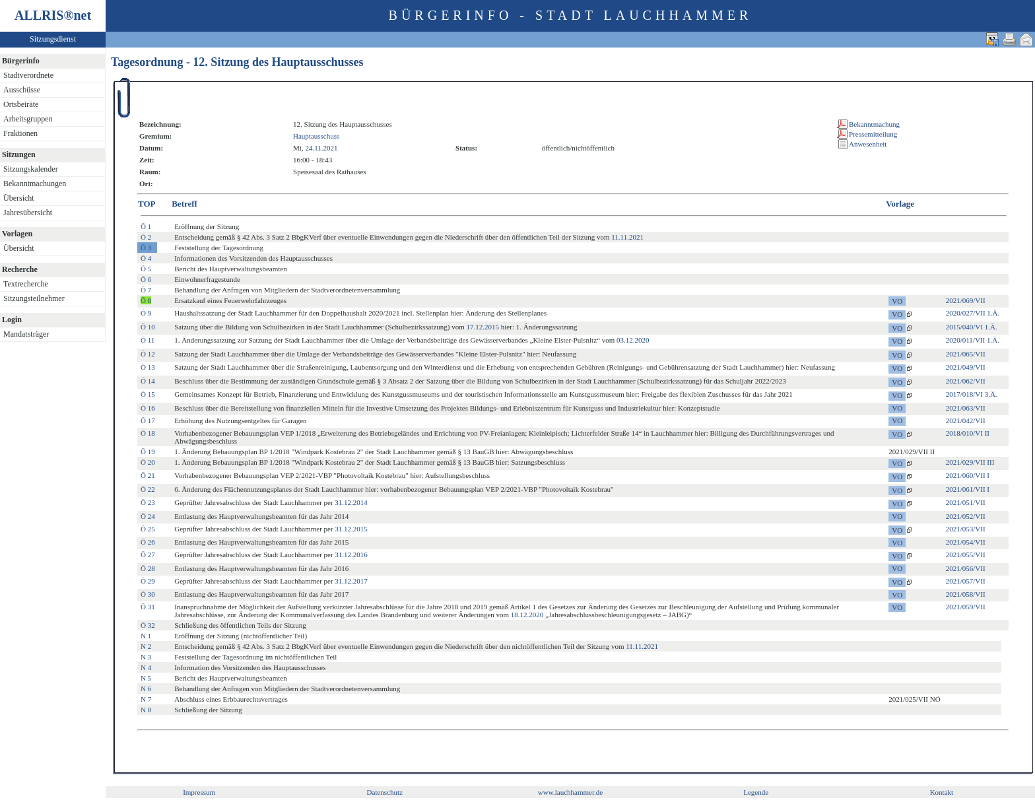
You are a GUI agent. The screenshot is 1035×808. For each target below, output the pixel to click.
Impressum (199, 792)
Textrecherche (25, 283)
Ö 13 (148, 367)
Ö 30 (148, 594)
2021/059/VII (965, 607)
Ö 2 (146, 237)
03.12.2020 (633, 340)
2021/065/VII (965, 354)
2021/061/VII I (967, 489)
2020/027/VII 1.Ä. (973, 313)
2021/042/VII (965, 420)
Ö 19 (148, 451)
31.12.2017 (351, 581)
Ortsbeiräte (20, 104)
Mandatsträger (26, 334)
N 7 (146, 699)
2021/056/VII (965, 568)
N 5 (146, 678)
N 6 (146, 688)
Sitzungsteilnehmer (34, 298)
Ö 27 (148, 554)
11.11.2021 (627, 237)
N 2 (146, 646)
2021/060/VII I (967, 475)
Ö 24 (148, 516)
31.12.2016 (351, 554)
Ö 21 (148, 475)
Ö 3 (146, 248)
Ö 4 (146, 258)
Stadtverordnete (28, 75)
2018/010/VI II (967, 433)
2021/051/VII (965, 502)
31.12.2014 (351, 502)
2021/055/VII (965, 554)
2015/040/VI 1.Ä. (971, 327)
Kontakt (941, 792)
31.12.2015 (351, 529)
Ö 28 (148, 568)
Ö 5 (146, 269)
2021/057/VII (965, 581)
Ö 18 (148, 433)
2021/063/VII (965, 408)
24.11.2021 (321, 148)
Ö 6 (146, 279)
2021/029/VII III (970, 462)
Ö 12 (148, 354)
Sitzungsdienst (53, 39)
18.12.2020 (527, 615)
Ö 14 (148, 381)
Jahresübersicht (27, 212)
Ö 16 (148, 408)
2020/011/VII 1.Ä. (972, 340)
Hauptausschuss (316, 136)
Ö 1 (146, 226)
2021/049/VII (965, 367)
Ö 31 (148, 607)
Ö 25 (148, 529)
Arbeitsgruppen (28, 118)
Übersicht (18, 198)
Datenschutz (385, 792)
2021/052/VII (965, 516)
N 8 (146, 710)
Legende (755, 792)
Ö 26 (148, 542)
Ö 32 (148, 625)
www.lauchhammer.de (570, 792)
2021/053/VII (965, 529)
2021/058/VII (965, 594)
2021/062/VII (965, 381)
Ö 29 (148, 581)
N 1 (146, 636)
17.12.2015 (483, 327)
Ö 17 (148, 420)
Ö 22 (148, 489)
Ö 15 (148, 394)
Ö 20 (148, 462)
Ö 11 (147, 340)
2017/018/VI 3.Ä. (971, 394)
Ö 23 (148, 502)
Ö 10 (148, 327)
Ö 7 (146, 290)
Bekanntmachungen (34, 183)
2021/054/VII (965, 542)
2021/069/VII (965, 300)
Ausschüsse (21, 89)
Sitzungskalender (30, 169)
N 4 (146, 667)
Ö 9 (146, 313)
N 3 (146, 657)
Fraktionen (20, 133)
